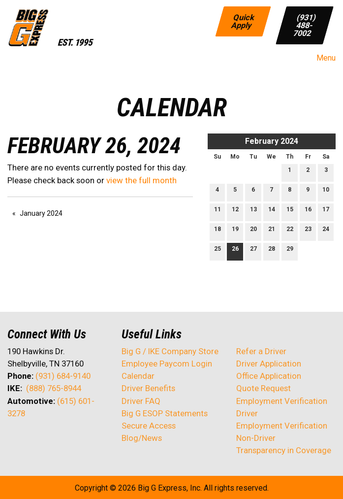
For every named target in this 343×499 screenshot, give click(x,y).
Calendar (138, 376)
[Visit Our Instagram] (78, 439)
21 (271, 231)
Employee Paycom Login (167, 363)
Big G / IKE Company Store (170, 351)
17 (325, 211)
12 (235, 211)
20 (253, 231)
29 (289, 251)
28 (271, 251)
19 (235, 231)
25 (217, 251)
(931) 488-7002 (305, 24)
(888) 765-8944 (53, 388)
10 (325, 192)
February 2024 (271, 141)
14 (271, 211)
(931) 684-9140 (63, 376)
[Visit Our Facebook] (15, 439)
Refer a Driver (261, 351)
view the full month (141, 180)
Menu (321, 58)
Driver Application (268, 363)
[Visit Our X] (31, 439)
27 (253, 251)
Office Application (269, 376)
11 (217, 211)
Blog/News (142, 438)
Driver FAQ (141, 401)
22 (289, 231)
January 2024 (41, 213)
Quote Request (263, 388)
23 (308, 231)
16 (308, 211)
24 (325, 231)
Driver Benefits (149, 388)
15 (289, 211)
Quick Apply (243, 21)
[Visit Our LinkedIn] (47, 439)
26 (235, 251)
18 (217, 231)
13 (253, 211)
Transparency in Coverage (283, 450)
